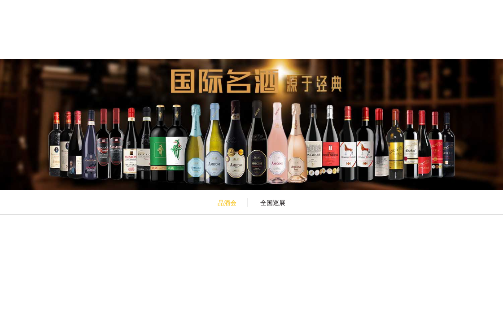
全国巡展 (272, 202)
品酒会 (227, 202)
